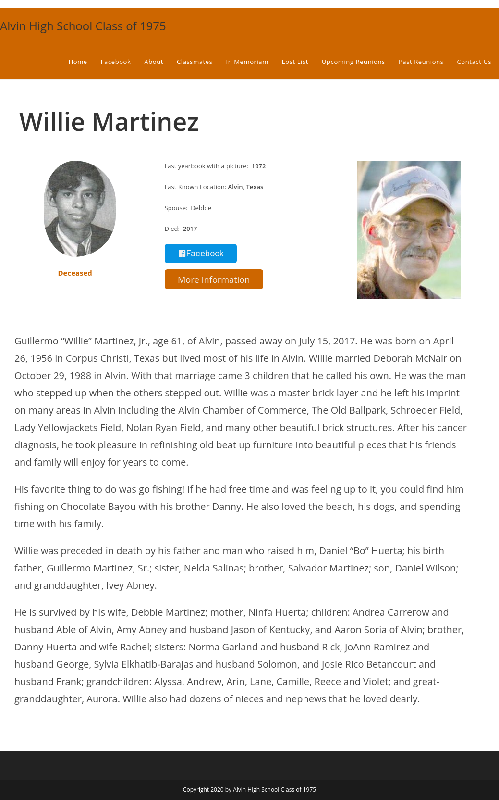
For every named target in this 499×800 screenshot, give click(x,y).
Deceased (75, 273)
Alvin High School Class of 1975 (83, 26)
